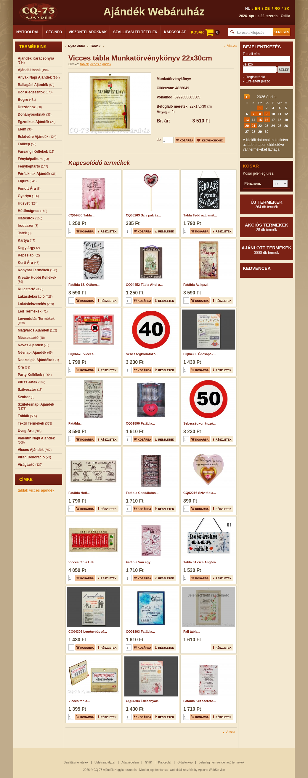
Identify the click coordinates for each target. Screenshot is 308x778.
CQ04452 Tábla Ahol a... (144, 284)
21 (253, 125)
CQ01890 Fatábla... (140, 423)
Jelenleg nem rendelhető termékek (221, 762)
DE (267, 9)
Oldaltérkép (184, 762)
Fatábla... (75, 423)
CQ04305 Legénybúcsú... (87, 631)
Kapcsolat (175, 32)
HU (247, 9)
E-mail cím (251, 54)
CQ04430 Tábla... (81, 215)
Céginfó (54, 32)
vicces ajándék (41, 490)
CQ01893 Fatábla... (140, 631)
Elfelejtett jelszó (258, 81)
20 (247, 125)
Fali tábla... (191, 631)
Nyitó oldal (76, 46)
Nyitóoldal (27, 32)
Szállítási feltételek (135, 32)
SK (286, 9)
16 (266, 120)
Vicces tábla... (79, 701)
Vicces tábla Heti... (82, 562)
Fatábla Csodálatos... (142, 493)
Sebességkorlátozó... (142, 354)
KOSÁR (205, 32)
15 (260, 120)
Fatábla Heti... (79, 493)
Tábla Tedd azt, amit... (200, 215)
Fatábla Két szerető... (199, 701)
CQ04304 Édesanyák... (143, 701)
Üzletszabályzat (104, 762)
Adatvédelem (130, 762)
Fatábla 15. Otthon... (84, 284)
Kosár (251, 165)
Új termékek (266, 204)
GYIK (148, 762)
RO (277, 9)
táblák (23, 490)
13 (247, 120)
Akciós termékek (266, 227)
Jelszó (248, 64)
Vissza (232, 45)
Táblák (95, 46)
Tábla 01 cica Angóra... (201, 562)
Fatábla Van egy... (139, 562)
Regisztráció (255, 77)
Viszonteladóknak (88, 32)
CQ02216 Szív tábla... (199, 493)
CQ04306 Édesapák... (199, 354)
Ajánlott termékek (266, 250)
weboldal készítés (181, 769)
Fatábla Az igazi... (196, 284)
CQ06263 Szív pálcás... (143, 215)
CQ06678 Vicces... (82, 354)
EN (257, 9)
